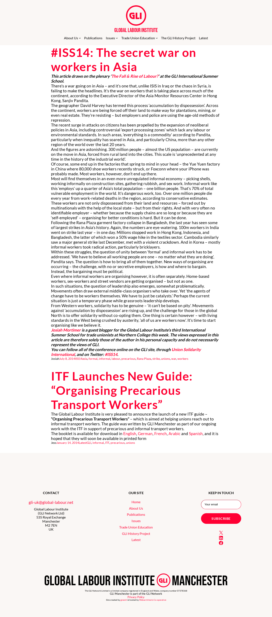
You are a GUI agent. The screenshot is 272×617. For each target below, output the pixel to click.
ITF (107, 442)
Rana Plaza (144, 358)
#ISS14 (111, 354)
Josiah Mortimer (66, 329)
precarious (128, 358)
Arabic (174, 433)
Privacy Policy (136, 597)
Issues (136, 521)
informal (104, 358)
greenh (123, 600)
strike (156, 358)
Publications (136, 514)
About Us (136, 508)
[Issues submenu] (117, 38)
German (145, 433)
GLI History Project (136, 533)
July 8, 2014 (67, 358)
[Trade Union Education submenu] (157, 38)
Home (136, 502)
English (129, 433)
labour (116, 358)
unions (165, 358)
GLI (89, 442)
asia (84, 358)
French (160, 433)
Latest (83, 442)
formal (93, 358)
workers (182, 358)
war (173, 358)
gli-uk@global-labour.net (51, 502)
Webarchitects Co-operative (152, 600)
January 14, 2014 (67, 442)
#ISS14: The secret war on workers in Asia (123, 59)
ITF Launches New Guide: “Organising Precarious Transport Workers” (122, 390)
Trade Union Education (136, 527)
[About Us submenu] (80, 38)
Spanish (196, 433)
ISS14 (78, 358)
